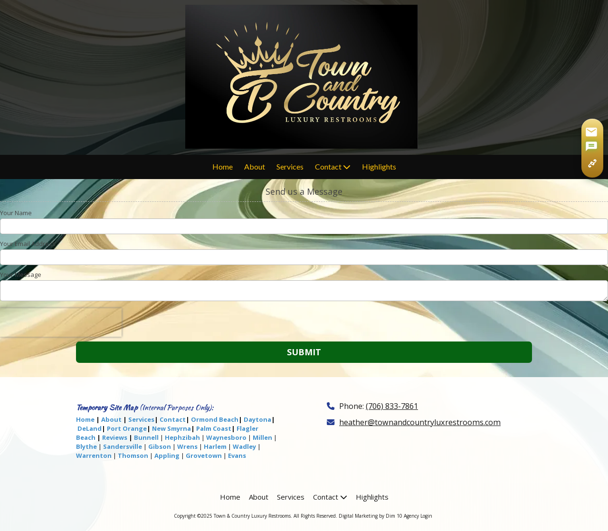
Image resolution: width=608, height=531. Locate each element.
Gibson (159, 446)
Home (85, 419)
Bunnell (146, 437)
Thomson (133, 455)
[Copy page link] (592, 163)
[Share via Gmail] (591, 132)
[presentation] (61, 322)
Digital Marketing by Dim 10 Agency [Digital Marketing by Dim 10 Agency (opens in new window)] (379, 515)
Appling (167, 455)
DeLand (89, 428)
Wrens (187, 446)
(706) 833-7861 (392, 406)
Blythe (86, 446)
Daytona (257, 419)
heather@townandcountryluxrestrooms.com (420, 422)
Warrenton (94, 455)
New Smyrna (171, 428)
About (111, 419)
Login (426, 515)
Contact (173, 419)
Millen (262, 437)
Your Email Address (28, 243)
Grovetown (204, 455)
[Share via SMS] (591, 147)
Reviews (114, 437)
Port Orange (127, 428)
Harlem (215, 446)
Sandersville (122, 446)
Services (141, 419)
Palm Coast (213, 428)
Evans (237, 455)
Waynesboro (226, 437)
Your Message (20, 274)
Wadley (244, 446)
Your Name (16, 213)
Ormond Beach (214, 419)
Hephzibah (182, 437)
